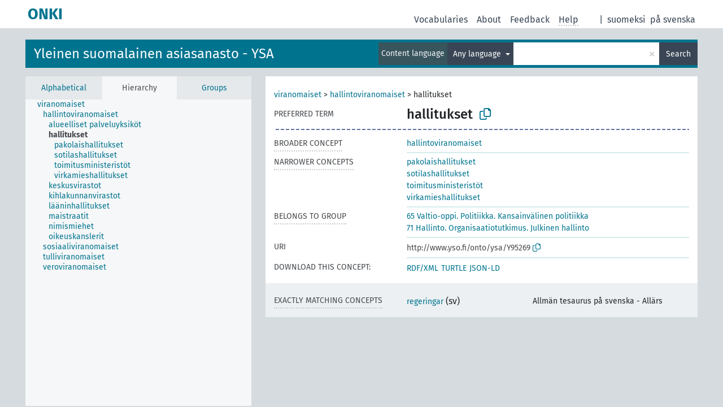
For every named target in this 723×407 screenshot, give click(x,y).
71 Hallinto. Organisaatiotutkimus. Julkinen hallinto (498, 228)
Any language (478, 54)
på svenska (672, 19)
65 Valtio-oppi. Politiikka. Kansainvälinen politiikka (498, 216)
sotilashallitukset (438, 174)
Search (678, 54)
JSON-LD (484, 268)
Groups (214, 88)
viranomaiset (297, 94)
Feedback (530, 19)
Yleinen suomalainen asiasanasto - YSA (154, 54)
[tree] (138, 252)
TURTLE (454, 268)
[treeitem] (66, 104)
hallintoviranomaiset (367, 94)
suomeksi (626, 19)
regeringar (425, 301)
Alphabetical (63, 88)
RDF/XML (422, 268)
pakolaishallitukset (441, 162)
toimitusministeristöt (445, 185)
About (489, 19)
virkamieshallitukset (443, 197)
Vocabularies (441, 19)
